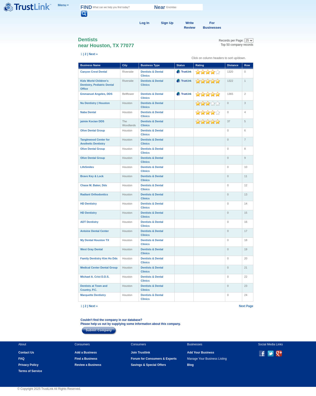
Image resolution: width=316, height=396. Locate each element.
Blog (190, 365)
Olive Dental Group (92, 130)
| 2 (84, 54)
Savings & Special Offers (148, 365)
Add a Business (86, 352)
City (125, 65)
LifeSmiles (87, 167)
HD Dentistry (88, 203)
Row (247, 65)
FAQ (22, 358)
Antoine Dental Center (94, 230)
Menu (63, 5)
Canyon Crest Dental (93, 71)
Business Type (150, 65)
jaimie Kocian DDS (92, 121)
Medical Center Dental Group (99, 267)
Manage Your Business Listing (207, 358)
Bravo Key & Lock (92, 176)
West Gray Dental (91, 249)
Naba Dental (88, 112)
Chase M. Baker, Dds (93, 185)
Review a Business (88, 365)
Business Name (90, 65)
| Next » (92, 54)
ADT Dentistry (89, 221)
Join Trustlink (140, 352)
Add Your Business (200, 352)
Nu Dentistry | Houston (95, 103)
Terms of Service (30, 371)
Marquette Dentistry (93, 294)
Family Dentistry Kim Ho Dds (99, 258)
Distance (233, 65)
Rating (200, 65)
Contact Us (26, 352)
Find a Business (86, 358)
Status (181, 65)
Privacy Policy (28, 365)
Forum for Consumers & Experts (154, 358)
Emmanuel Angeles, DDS (96, 93)
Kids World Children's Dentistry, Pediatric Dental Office (97, 84)
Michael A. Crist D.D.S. (95, 276)
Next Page (246, 306)
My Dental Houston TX (94, 240)
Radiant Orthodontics (94, 194)
